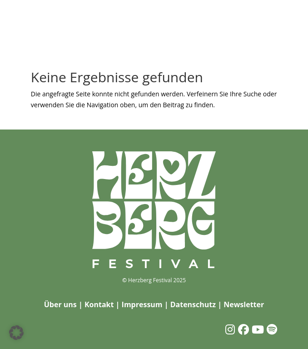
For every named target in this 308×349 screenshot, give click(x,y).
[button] (16, 332)
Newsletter (244, 304)
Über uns (60, 304)
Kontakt (99, 304)
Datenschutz (193, 304)
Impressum (142, 304)
